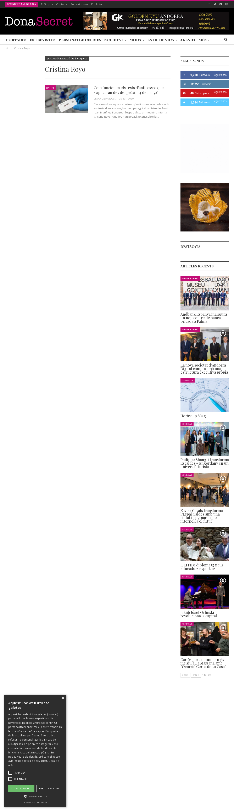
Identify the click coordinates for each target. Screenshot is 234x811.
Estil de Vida (160, 39)
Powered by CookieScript (35, 802)
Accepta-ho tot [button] (21, 788)
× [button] (62, 698)
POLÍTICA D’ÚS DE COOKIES (160, 795)
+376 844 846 (174, 769)
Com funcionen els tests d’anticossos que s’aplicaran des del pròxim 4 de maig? (129, 90)
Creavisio (223, 804)
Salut (50, 88)
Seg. (196, 675)
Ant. (185, 675)
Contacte (61, 4)
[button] (35, 796)
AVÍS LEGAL (130, 795)
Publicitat (97, 4)
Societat (113, 39)
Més (203, 39)
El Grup (45, 4)
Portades (16, 39)
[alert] (35, 751)
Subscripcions (79, 4)
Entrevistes (43, 39)
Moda (135, 39)
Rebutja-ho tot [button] (49, 788)
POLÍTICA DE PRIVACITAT (102, 795)
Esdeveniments (190, 278)
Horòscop (187, 380)
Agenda (187, 39)
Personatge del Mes (80, 39)
